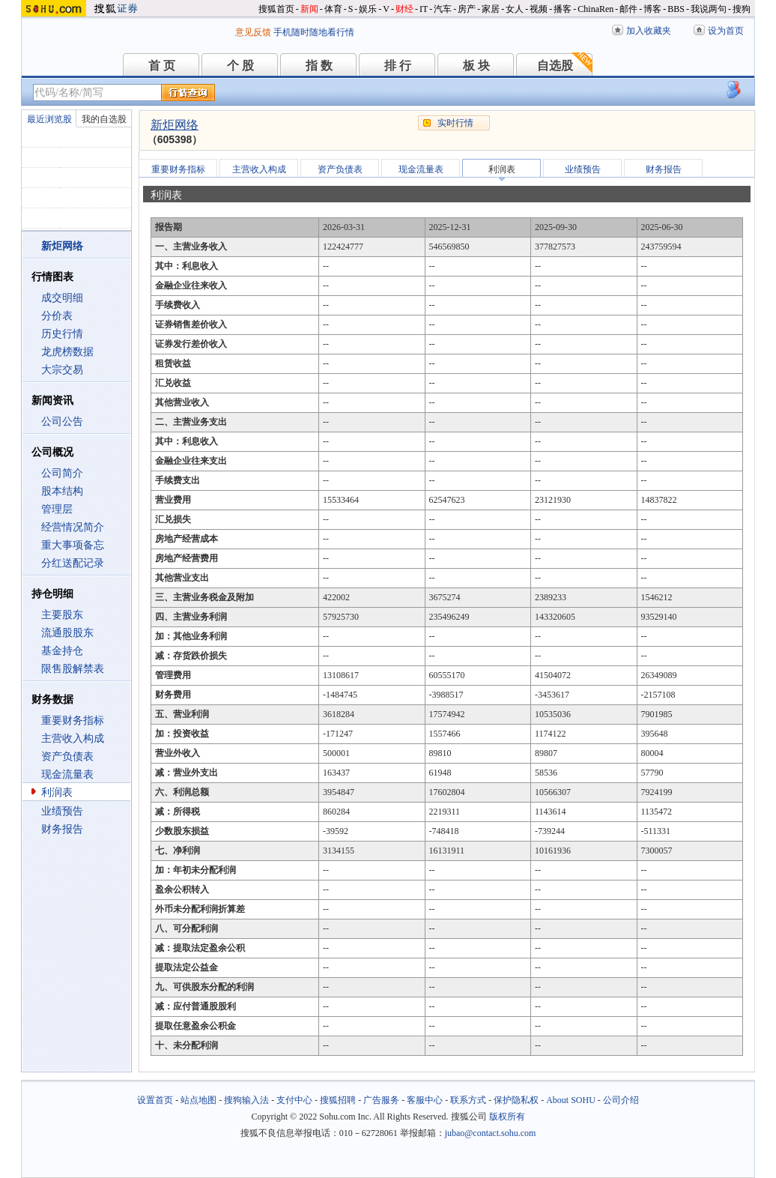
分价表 (57, 315)
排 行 (397, 65)
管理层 (57, 509)
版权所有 (507, 1116)
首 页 (161, 65)
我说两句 (709, 9)
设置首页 (155, 1100)
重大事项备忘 (72, 545)
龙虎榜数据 (67, 351)
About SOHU (570, 1100)
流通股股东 (67, 632)
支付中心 (294, 1100)
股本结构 (62, 491)
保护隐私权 (516, 1100)
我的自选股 (104, 119)
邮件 (628, 9)
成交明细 (62, 297)
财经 (404, 9)
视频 (539, 9)
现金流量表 (67, 774)
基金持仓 (62, 650)
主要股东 (62, 614)
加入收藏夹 (648, 30)
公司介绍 (621, 1100)
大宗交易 (62, 369)
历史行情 (62, 333)
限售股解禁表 (72, 668)
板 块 (476, 65)
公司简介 (62, 473)
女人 (515, 9)
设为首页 (726, 30)
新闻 (309, 9)
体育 (333, 9)
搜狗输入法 (246, 1100)
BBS (676, 9)
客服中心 (425, 1100)
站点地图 (198, 1100)
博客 (652, 9)
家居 (491, 9)
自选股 (555, 65)
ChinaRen (595, 9)
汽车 (443, 9)
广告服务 (381, 1100)
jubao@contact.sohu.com (490, 1133)
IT (423, 9)
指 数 (319, 65)
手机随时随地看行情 (313, 32)
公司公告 (62, 421)
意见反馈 (253, 32)
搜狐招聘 (338, 1100)
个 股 (240, 65)
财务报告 (62, 829)
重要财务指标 (72, 720)
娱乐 (368, 9)
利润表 (57, 792)
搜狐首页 (276, 9)
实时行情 (455, 123)
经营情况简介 (72, 527)
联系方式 (468, 1100)
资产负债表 (67, 756)
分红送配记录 (72, 563)
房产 (467, 9)
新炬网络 (174, 124)
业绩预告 (62, 811)
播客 (563, 9)
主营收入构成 (72, 738)
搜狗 (742, 9)
